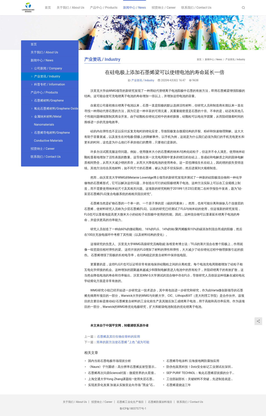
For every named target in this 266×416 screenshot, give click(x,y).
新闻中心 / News (134, 7)
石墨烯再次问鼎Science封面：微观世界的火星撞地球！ (122, 373)
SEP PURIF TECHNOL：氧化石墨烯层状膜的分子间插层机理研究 (200, 373)
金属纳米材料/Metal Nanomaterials (47, 120)
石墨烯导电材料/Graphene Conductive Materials (52, 136)
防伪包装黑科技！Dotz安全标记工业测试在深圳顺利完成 (200, 367)
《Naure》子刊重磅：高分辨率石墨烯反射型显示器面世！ (122, 367)
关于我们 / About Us (71, 7)
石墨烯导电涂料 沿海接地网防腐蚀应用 (192, 361)
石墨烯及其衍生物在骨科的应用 (118, 336)
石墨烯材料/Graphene (49, 100)
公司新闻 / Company (48, 68)
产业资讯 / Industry (142, 80)
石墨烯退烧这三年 (178, 385)
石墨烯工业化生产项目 (130, 401)
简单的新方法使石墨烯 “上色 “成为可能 (123, 342)
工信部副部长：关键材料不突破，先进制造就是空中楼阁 (200, 379)
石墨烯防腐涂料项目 (160, 401)
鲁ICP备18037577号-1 (133, 408)
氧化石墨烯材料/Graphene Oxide (56, 108)
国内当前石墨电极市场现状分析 (109, 361)
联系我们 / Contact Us (197, 7)
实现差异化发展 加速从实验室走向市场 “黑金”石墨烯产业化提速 (122, 385)
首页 (48, 7)
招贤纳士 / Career (164, 7)
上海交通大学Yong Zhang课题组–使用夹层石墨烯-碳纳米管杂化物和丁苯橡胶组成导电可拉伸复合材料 (122, 379)
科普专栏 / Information (49, 84)
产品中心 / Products (104, 7)
